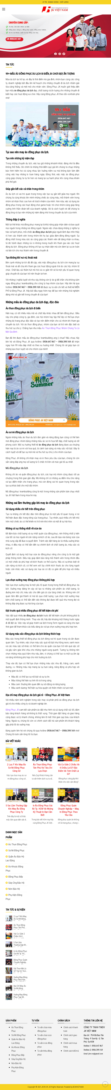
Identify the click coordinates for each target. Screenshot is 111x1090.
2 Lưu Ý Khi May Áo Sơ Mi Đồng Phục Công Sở (16, 767)
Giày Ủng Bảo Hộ (15, 882)
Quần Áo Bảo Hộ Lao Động (15, 858)
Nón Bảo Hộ (13, 888)
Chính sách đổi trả (71, 1051)
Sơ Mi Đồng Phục (15, 850)
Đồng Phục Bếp (14, 876)
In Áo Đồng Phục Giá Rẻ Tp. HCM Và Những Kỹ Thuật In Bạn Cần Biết (42, 810)
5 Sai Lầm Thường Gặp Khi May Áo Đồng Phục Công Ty (16, 808)
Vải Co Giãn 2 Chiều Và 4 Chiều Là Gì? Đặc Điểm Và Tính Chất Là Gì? (68, 769)
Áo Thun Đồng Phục (16, 844)
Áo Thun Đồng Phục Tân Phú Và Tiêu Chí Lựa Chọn (42, 767)
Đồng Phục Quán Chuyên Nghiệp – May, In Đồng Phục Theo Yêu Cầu (68, 810)
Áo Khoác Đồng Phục (14, 868)
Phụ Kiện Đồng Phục (14, 896)
